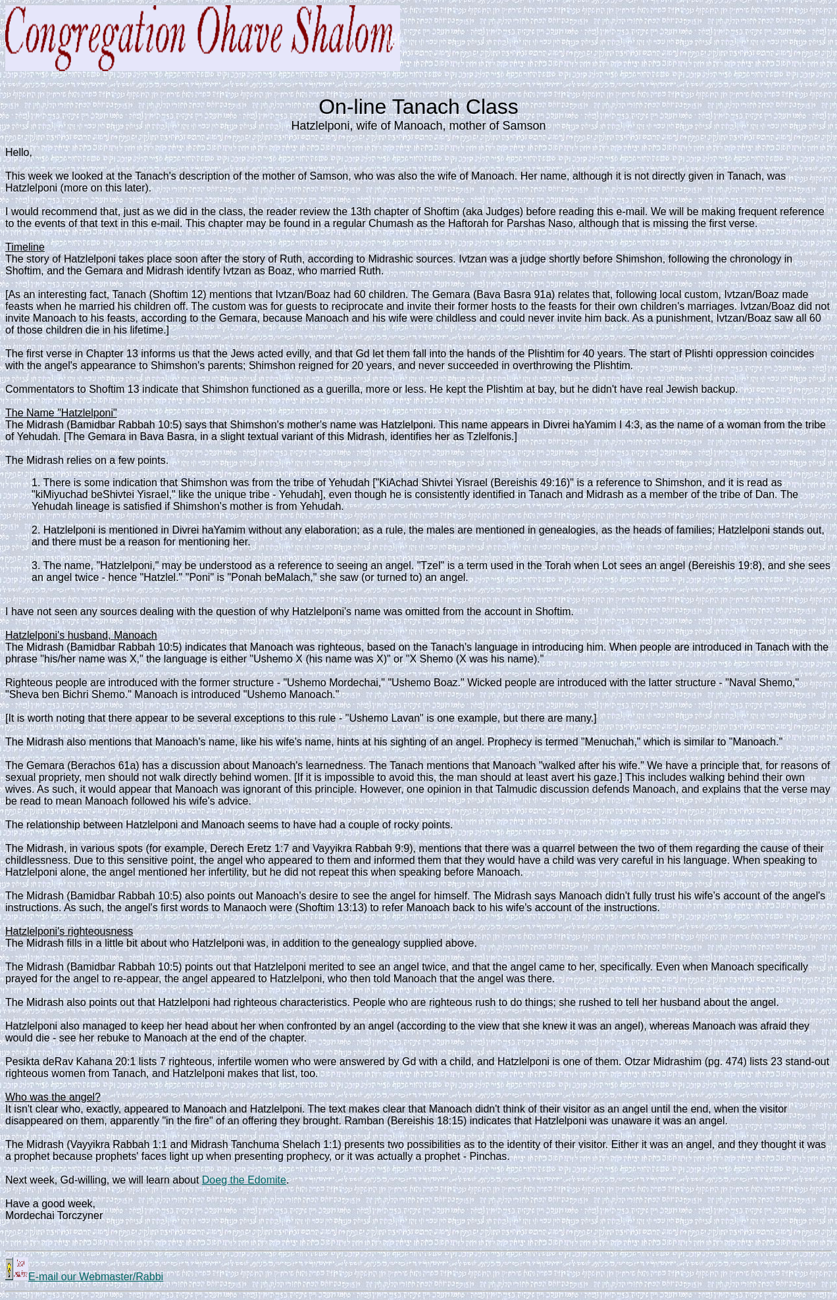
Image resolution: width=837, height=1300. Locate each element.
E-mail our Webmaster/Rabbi (84, 1276)
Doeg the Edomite (244, 1180)
